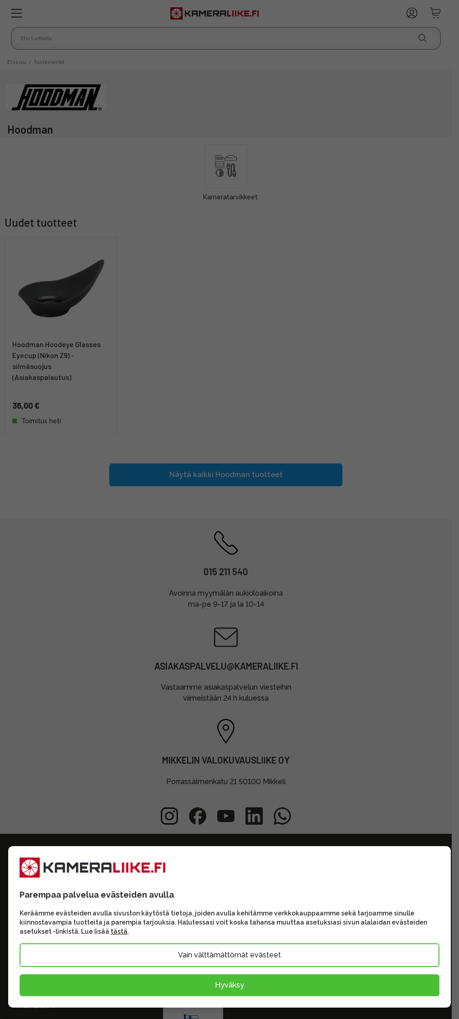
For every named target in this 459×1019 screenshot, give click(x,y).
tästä (119, 931)
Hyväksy (229, 985)
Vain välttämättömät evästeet (229, 955)
